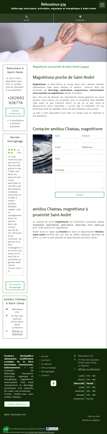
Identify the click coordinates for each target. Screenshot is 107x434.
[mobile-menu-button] (102, 4)
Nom (57, 136)
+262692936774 (15, 100)
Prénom (86, 136)
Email (58, 147)
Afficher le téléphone (17, 332)
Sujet (57, 158)
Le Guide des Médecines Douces (40, 432)
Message (59, 170)
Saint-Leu (99, 224)
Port (90, 224)
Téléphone (87, 147)
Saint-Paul (80, 224)
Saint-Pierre (67, 224)
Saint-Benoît (52, 224)
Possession (38, 224)
